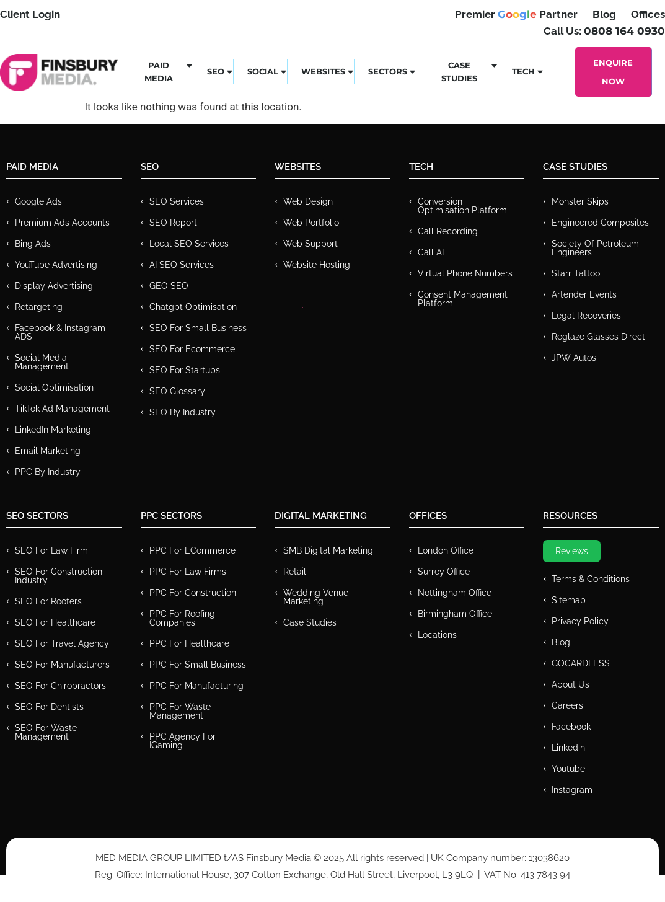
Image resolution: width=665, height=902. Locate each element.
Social (267, 71)
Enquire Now (613, 72)
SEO (220, 71)
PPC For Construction (192, 593)
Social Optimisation (54, 387)
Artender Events (584, 294)
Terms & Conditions (591, 579)
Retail (294, 572)
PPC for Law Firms (187, 572)
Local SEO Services (189, 244)
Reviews (571, 551)
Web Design (308, 201)
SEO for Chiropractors (60, 686)
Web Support (310, 244)
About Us (570, 684)
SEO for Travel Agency (62, 643)
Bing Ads (33, 244)
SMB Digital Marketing (328, 550)
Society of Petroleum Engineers (595, 248)
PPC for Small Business (197, 665)
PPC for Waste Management (180, 711)
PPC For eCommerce (192, 550)
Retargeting (39, 307)
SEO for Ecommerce (192, 349)
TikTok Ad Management (62, 408)
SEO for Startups (184, 370)
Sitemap (569, 600)
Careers (567, 705)
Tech (528, 71)
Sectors (392, 71)
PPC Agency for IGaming (182, 741)
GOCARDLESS (581, 663)
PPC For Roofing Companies (182, 618)
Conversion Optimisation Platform (462, 206)
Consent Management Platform (463, 299)
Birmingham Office (455, 614)
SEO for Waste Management (46, 732)
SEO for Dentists (49, 707)
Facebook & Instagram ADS (60, 332)
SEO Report (173, 223)
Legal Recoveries (586, 316)
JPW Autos (574, 358)
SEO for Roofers (48, 601)
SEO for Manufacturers (62, 665)
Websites (328, 71)
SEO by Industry (182, 412)
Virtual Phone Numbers (465, 273)
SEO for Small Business (198, 328)
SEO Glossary (177, 391)
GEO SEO (168, 286)
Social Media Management (42, 362)
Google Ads (38, 201)
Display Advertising (54, 286)
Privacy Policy (580, 621)
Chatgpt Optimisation (193, 307)
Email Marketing (48, 451)
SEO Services (176, 201)
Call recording (448, 231)
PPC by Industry (48, 472)
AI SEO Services (181, 265)
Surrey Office (444, 572)
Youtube (568, 769)
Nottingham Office (454, 593)
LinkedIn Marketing (53, 430)
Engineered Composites (600, 223)
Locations (437, 635)
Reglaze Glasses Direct (598, 337)
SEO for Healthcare (55, 622)
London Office (445, 550)
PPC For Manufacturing (196, 686)
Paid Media (168, 71)
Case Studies (469, 71)
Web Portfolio (311, 223)
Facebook (571, 727)
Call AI (431, 252)
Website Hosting (316, 265)
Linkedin (568, 748)
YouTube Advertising (56, 265)
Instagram (572, 790)
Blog (561, 642)
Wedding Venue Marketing (315, 597)
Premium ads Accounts (62, 223)
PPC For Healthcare (189, 643)
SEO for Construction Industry (58, 576)
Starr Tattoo (576, 273)
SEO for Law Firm (51, 550)
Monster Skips (580, 201)
